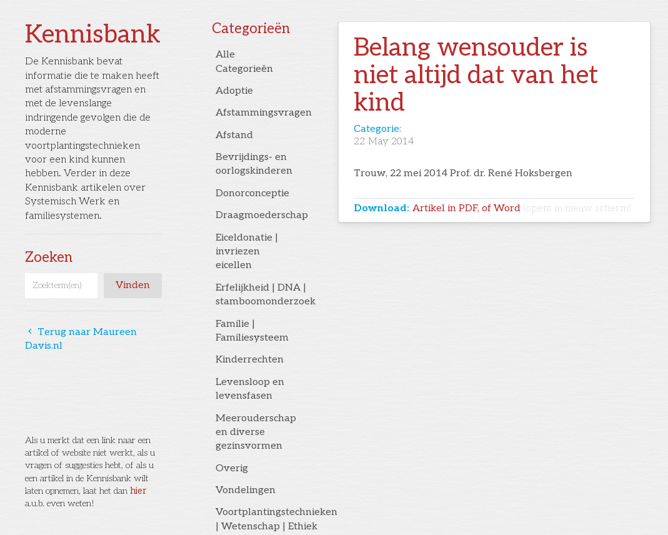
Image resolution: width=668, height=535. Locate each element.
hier (138, 491)
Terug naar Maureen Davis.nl (81, 339)
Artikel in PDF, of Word (521, 208)
